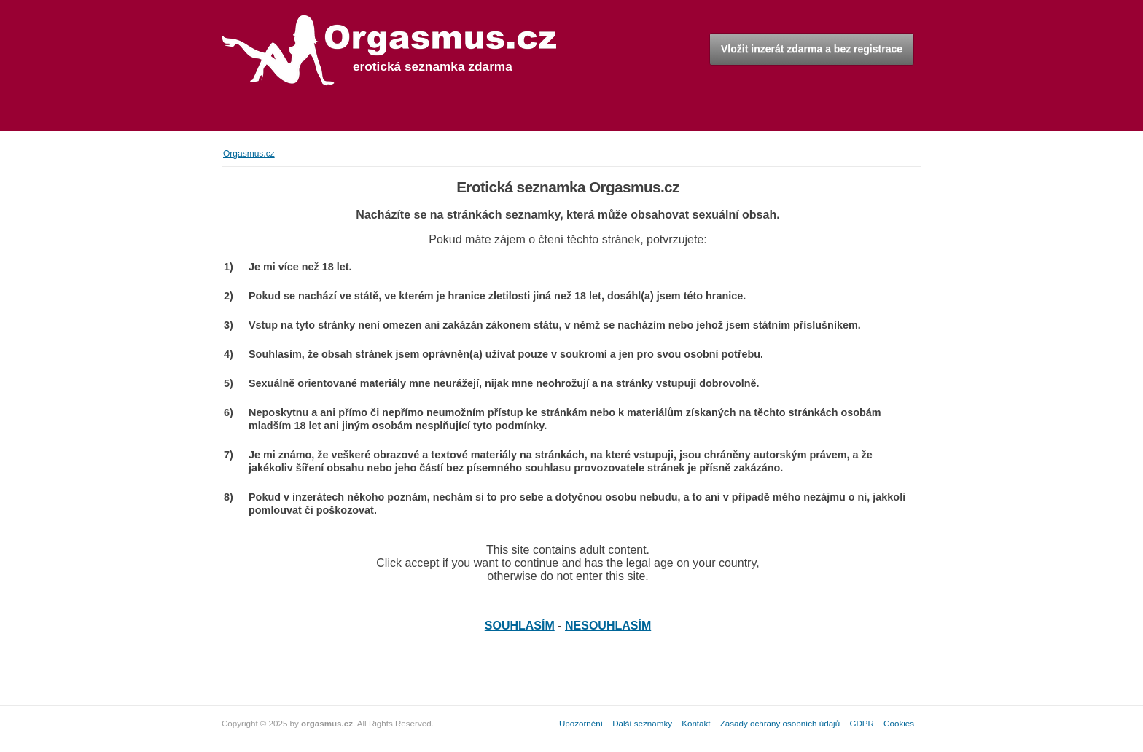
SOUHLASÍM (520, 625)
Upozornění (581, 723)
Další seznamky (642, 723)
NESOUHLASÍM (608, 625)
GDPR (861, 723)
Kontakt (696, 723)
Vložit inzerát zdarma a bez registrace (811, 49)
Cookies (898, 723)
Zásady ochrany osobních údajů (780, 723)
